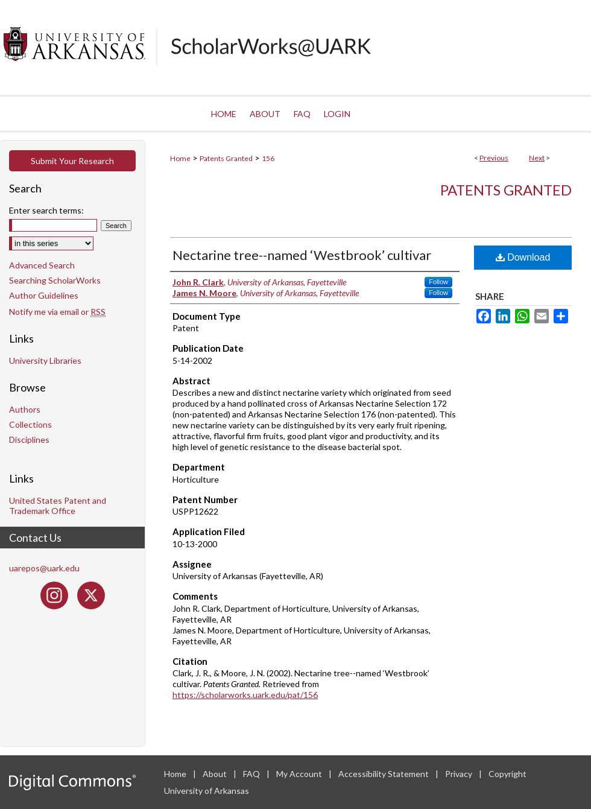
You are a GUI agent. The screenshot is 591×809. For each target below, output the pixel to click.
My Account (300, 774)
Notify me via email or (57, 311)
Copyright (507, 774)
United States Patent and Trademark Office (57, 505)
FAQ (252, 774)
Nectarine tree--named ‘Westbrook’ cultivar (301, 255)
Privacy (459, 774)
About (216, 774)
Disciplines (29, 439)
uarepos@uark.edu (44, 568)
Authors (24, 409)
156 (268, 158)
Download (523, 257)
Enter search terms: (46, 210)
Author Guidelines (43, 295)
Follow (438, 281)
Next (537, 157)
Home (180, 158)
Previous (493, 157)
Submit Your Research (72, 161)
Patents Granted (226, 158)
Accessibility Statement (384, 774)
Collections (30, 424)
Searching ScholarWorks (55, 280)
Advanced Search (42, 265)
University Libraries (45, 360)
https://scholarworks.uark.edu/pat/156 (245, 695)
